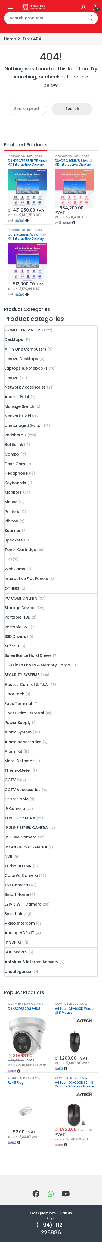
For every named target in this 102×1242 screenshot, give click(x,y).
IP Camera (15, 808)
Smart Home (17, 894)
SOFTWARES (16, 952)
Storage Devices (20, 607)
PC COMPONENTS (21, 598)
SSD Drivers (15, 636)
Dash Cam (15, 463)
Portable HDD (17, 617)
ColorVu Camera (21, 875)
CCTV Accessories (23, 789)
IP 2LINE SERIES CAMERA (26, 827)
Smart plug (15, 913)
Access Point (17, 396)
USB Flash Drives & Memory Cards (37, 665)
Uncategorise (18, 971)
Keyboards (15, 483)
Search (90, 18)
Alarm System (18, 732)
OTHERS (12, 588)
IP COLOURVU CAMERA (26, 847)
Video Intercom (20, 923)
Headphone (16, 473)
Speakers (14, 540)
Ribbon (11, 521)
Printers (12, 511)
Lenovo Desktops (21, 358)
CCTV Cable (17, 799)
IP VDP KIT (14, 942)
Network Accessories (25, 387)
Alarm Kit (13, 751)
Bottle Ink (14, 444)
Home (10, 39)
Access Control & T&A (26, 684)
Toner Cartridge (20, 549)
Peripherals (15, 435)
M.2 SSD (12, 646)
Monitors (13, 492)
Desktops (14, 339)
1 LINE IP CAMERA (20, 818)
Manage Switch (19, 406)
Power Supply (18, 722)
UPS (8, 559)
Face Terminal (18, 703)
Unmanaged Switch (24, 425)
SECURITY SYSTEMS (22, 674)
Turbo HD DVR (18, 866)
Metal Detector (19, 761)
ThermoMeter (18, 770)
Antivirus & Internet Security (31, 961)
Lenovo (11, 377)
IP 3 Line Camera (21, 837)
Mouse (11, 502)
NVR (9, 856)
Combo (12, 454)
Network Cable (19, 416)
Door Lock (14, 694)
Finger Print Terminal (24, 713)
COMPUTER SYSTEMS (24, 330)
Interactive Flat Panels (25, 156)
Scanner (13, 530)
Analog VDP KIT (19, 932)
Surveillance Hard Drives (28, 655)
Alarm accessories (23, 742)
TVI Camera (16, 885)
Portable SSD (17, 627)
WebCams (15, 569)
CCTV (10, 780)
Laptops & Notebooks (26, 368)
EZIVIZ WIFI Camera (23, 904)
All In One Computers (25, 349)
